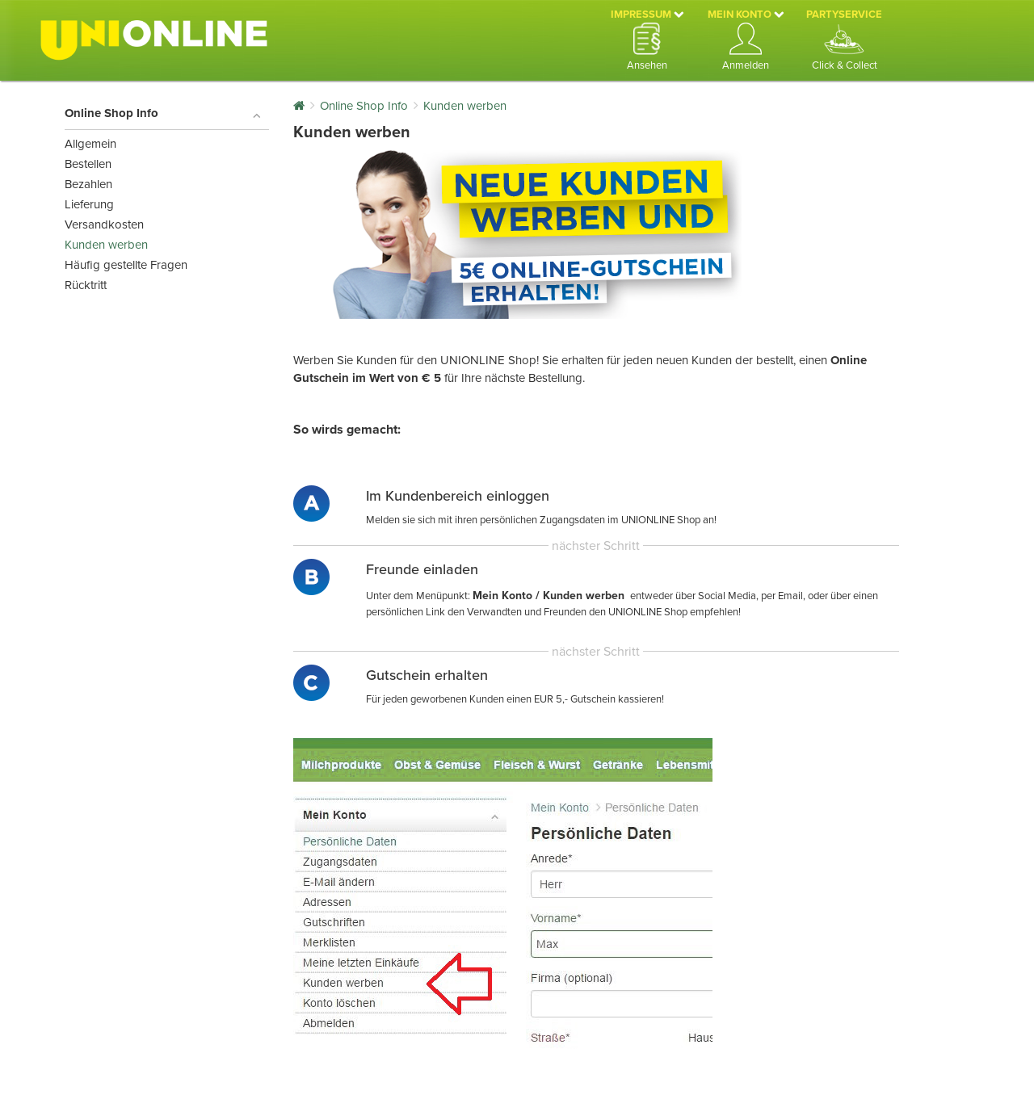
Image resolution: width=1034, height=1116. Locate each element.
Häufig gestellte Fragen (126, 265)
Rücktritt (86, 285)
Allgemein (90, 143)
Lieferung (89, 204)
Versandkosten (104, 224)
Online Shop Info (163, 113)
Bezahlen (88, 184)
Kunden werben (106, 244)
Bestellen (88, 164)
